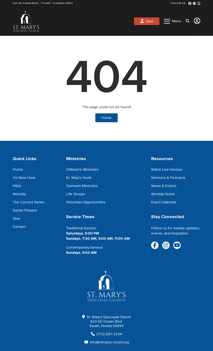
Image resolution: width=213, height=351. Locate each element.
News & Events (163, 186)
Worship (19, 194)
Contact (19, 226)
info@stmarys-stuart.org (109, 342)
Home (106, 118)
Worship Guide (163, 194)
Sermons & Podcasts (168, 178)
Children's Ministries (82, 169)
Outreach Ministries (82, 186)
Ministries (76, 158)
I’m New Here (24, 178)
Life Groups (75, 194)
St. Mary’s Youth (79, 178)
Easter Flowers (25, 210)
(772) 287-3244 (109, 334)
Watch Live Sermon (167, 169)
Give (149, 21)
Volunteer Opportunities (85, 202)
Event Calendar (163, 202)
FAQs (17, 186)
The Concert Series (28, 202)
